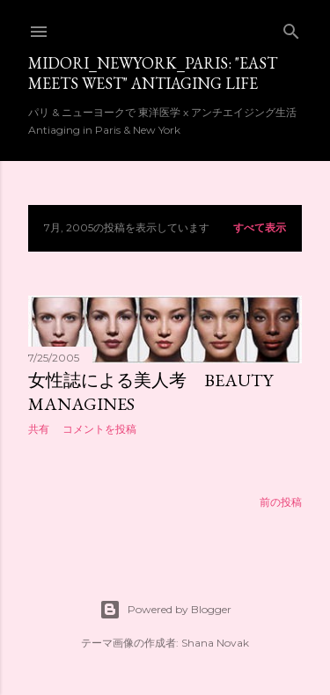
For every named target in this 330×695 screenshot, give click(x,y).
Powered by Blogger (165, 609)
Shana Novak (215, 642)
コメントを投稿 (99, 428)
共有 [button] (38, 428)
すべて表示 (259, 227)
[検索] (291, 28)
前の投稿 (281, 501)
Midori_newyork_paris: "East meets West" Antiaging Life (152, 73)
